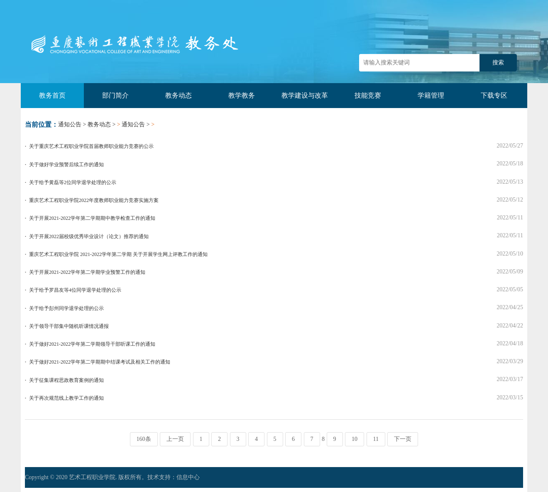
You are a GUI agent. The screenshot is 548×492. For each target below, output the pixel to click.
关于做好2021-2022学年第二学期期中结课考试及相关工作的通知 (99, 362)
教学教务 (241, 95)
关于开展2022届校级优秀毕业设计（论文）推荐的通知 (89, 236)
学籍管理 (431, 95)
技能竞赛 (368, 95)
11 (376, 439)
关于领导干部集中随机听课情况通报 (69, 326)
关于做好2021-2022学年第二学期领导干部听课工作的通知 (92, 344)
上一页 (175, 439)
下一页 (402, 439)
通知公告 (69, 124)
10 (354, 439)
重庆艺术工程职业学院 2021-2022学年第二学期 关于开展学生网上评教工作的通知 (118, 254)
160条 (144, 439)
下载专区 (494, 95)
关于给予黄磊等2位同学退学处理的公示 (72, 182)
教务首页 (52, 95)
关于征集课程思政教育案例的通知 (66, 380)
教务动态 (178, 95)
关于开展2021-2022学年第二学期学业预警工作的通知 (87, 272)
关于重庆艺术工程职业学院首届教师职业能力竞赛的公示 (91, 146)
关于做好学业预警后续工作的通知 (66, 164)
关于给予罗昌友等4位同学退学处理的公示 (75, 290)
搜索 (498, 62)
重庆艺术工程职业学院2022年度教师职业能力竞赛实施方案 (94, 200)
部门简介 (115, 95)
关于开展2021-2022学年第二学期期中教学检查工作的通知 (92, 218)
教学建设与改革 (304, 95)
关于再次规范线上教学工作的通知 (66, 398)
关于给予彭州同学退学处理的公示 (66, 308)
